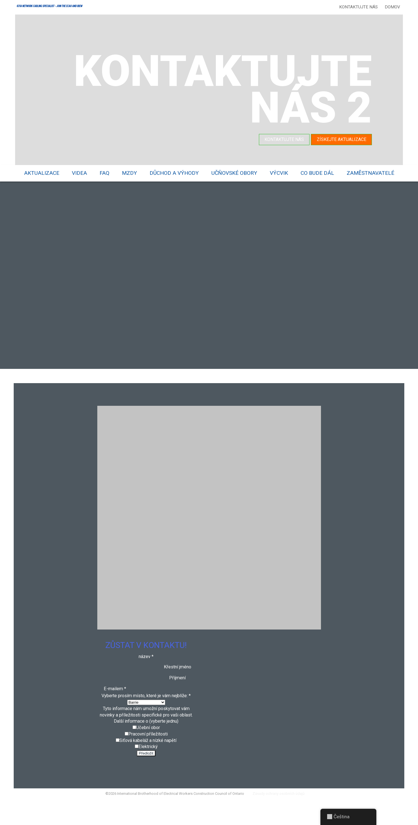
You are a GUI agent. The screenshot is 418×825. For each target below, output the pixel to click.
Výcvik (279, 172)
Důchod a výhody (174, 172)
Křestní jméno (178, 678)
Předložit (146, 776)
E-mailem (114, 700)
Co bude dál (317, 172)
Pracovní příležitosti (148, 755)
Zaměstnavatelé (370, 172)
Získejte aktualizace (340, 139)
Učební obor (147, 748)
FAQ (104, 172)
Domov (391, 7)
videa (79, 172)
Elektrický (148, 769)
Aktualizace (41, 172)
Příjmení (178, 689)
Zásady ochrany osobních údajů (283, 818)
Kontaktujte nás (357, 7)
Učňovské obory (234, 172)
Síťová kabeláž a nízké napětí (148, 762)
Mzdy (129, 172)
